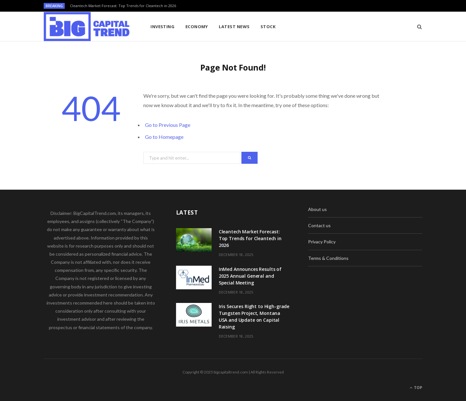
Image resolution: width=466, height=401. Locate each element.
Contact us (319, 225)
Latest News (234, 26)
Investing (162, 26)
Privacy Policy (322, 241)
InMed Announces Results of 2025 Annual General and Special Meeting (250, 276)
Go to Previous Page (167, 125)
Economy (196, 26)
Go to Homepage (164, 137)
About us (317, 209)
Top (416, 387)
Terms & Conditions (328, 258)
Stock (268, 26)
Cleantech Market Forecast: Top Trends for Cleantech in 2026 (123, 6)
